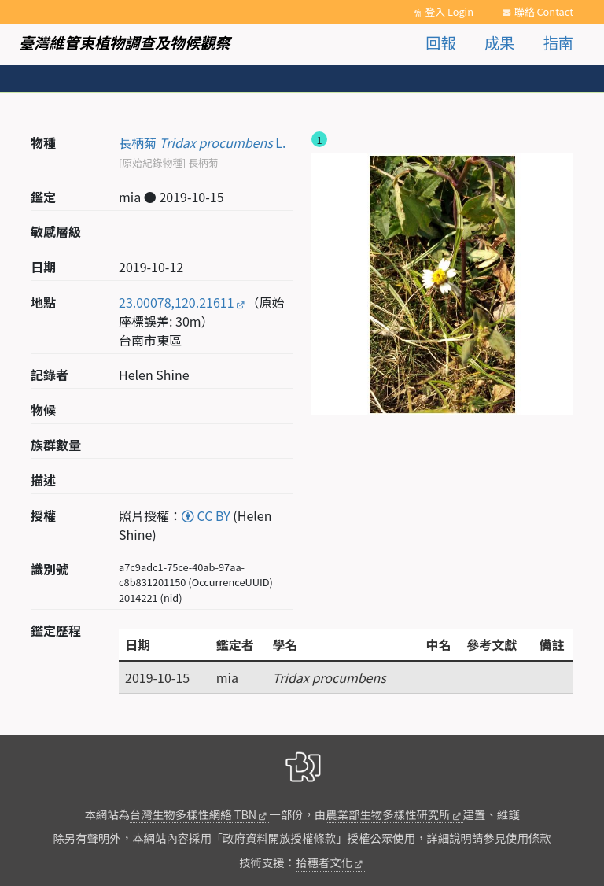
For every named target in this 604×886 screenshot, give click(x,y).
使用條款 (528, 837)
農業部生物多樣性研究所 (388, 814)
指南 (558, 42)
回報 (440, 42)
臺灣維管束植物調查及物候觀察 (124, 42)
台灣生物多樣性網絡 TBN (193, 814)
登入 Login (449, 11)
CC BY (206, 515)
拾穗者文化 (324, 862)
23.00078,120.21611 (176, 302)
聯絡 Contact (543, 11)
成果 (499, 42)
